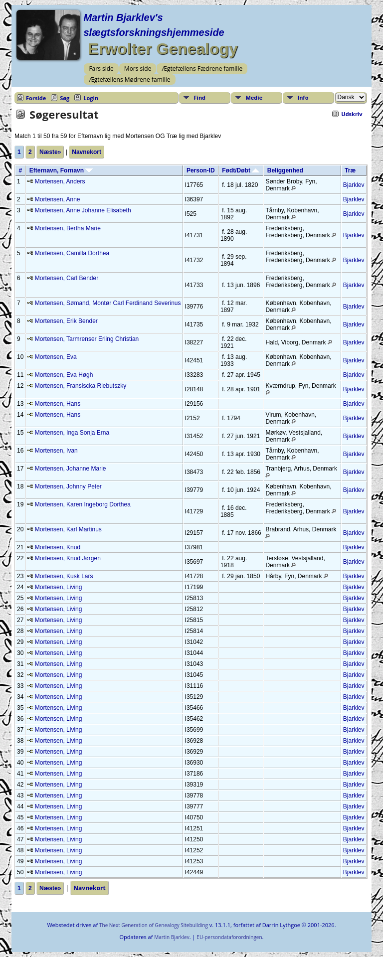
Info (303, 97)
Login (90, 98)
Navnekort (86, 152)
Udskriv (351, 114)
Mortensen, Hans (57, 403)
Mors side (138, 68)
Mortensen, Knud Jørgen (68, 558)
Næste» (50, 152)
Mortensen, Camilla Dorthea (72, 253)
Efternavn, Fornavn (61, 170)
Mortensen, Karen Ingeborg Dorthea (83, 504)
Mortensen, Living (58, 587)
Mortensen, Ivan (56, 450)
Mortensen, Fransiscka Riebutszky (80, 385)
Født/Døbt (240, 170)
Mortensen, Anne (57, 199)
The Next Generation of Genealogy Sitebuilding (153, 925)
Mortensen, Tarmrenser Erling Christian (87, 338)
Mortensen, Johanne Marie (70, 468)
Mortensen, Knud (57, 547)
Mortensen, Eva (56, 356)
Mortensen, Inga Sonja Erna (72, 432)
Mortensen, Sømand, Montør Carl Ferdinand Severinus (108, 303)
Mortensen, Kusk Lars (64, 576)
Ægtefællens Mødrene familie (129, 79)
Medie (254, 97)
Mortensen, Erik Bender (66, 321)
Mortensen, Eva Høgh (64, 374)
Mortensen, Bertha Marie (68, 228)
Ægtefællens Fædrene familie (202, 68)
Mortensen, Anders (60, 181)
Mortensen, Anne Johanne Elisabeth (83, 210)
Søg (64, 98)
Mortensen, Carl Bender (66, 278)
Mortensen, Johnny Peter (68, 486)
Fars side (101, 68)
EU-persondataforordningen (229, 937)
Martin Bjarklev (171, 937)
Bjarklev (354, 184)
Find (200, 97)
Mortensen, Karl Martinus (68, 529)
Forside (36, 98)
